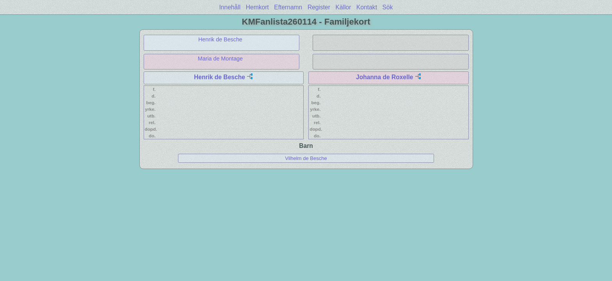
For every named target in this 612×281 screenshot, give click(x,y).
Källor (343, 7)
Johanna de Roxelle (384, 77)
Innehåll (230, 7)
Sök (387, 7)
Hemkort (257, 7)
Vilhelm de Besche (306, 158)
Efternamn (288, 7)
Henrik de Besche (220, 39)
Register (319, 7)
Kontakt (366, 7)
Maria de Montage (220, 58)
